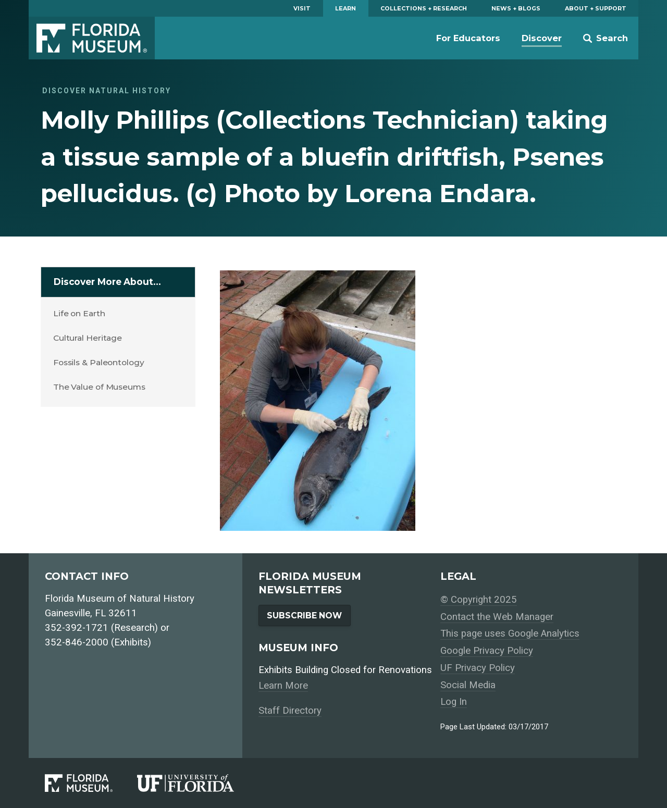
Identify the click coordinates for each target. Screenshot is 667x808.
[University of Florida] (197, 783)
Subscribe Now (304, 615)
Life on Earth (79, 313)
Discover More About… (107, 281)
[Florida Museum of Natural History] (91, 783)
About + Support (595, 8)
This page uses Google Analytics (509, 633)
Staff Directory (290, 710)
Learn (345, 8)
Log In (453, 701)
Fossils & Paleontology (98, 362)
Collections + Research (423, 8)
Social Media (468, 685)
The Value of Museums (99, 387)
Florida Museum (92, 38)
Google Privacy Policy (486, 650)
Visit (302, 8)
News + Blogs (515, 8)
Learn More (283, 685)
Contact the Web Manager (496, 617)
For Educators (468, 38)
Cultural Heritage (87, 338)
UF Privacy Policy (477, 668)
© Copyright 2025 (478, 599)
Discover (542, 38)
